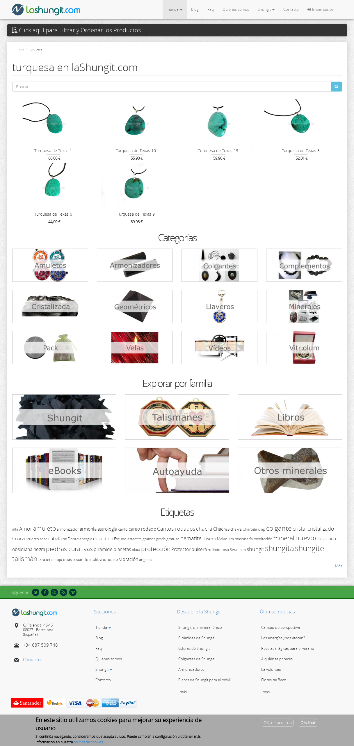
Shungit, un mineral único (200, 627)
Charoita (250, 529)
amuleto (44, 528)
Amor (25, 528)
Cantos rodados (176, 528)
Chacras (221, 529)
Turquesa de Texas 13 (218, 150)
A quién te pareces (277, 658)
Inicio (20, 49)
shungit (255, 549)
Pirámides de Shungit (196, 638)
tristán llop (82, 559)
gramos (149, 538)
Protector (181, 549)
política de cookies (88, 743)
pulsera (199, 549)
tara (41, 559)
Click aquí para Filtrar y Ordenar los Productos (76, 30)
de (65, 538)
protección (155, 549)
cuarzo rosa (37, 538)
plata (136, 549)
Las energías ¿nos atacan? (283, 638)
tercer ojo (54, 559)
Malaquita (225, 538)
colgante (279, 528)
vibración (128, 559)
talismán (25, 558)
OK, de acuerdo (278, 723)
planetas (122, 549)
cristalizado (320, 528)
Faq (210, 9)
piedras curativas (69, 549)
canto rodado (142, 529)
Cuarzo (19, 538)
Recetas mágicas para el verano (287, 648)
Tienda (174, 9)
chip (261, 529)
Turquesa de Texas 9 (136, 214)
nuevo (304, 537)
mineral (283, 538)
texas (67, 559)
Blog (195, 9)
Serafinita (238, 549)
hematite (191, 538)
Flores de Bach (273, 679)
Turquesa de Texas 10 (136, 150)
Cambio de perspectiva (280, 627)
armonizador (68, 529)
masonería (244, 538)
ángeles (145, 559)
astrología (107, 529)
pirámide (103, 549)
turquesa (110, 559)
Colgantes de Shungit (196, 658)
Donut (73, 538)
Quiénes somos (236, 9)
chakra (236, 529)
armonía (88, 529)
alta (15, 529)
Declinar (307, 723)
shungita (279, 548)
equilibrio (103, 538)
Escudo (120, 538)
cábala (55, 538)
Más (338, 566)
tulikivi (97, 559)
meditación (263, 538)
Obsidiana (325, 538)
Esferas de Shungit (194, 648)
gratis (161, 538)
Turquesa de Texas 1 (53, 150)
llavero (209, 538)
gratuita (172, 538)
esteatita (134, 538)
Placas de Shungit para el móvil (204, 679)
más (183, 691)
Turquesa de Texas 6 (53, 214)
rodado (214, 549)
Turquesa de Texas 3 (301, 150)
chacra (204, 528)
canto (123, 529)
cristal (300, 528)
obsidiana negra (28, 549)
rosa (225, 549)
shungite (309, 548)
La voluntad (271, 669)
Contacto (291, 9)
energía (85, 538)
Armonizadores (191, 669)
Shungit (266, 9)
